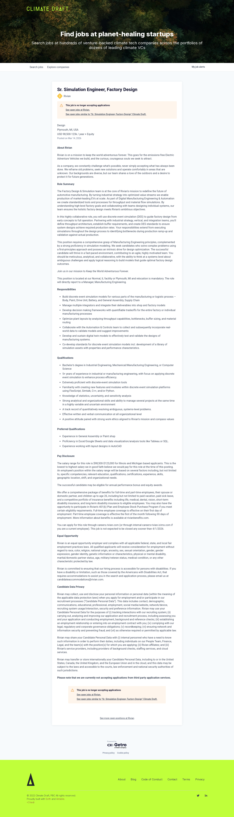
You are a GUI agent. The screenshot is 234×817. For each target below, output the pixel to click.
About (121, 779)
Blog (133, 779)
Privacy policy (109, 753)
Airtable (60, 799)
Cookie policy (123, 753)
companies (60, 67)
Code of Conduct (151, 779)
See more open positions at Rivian (117, 718)
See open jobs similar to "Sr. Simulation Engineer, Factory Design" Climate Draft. (106, 114)
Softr (48, 799)
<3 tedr (31, 802)
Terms (186, 779)
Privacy (200, 779)
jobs (37, 67)
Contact (172, 779)
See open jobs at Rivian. (78, 110)
